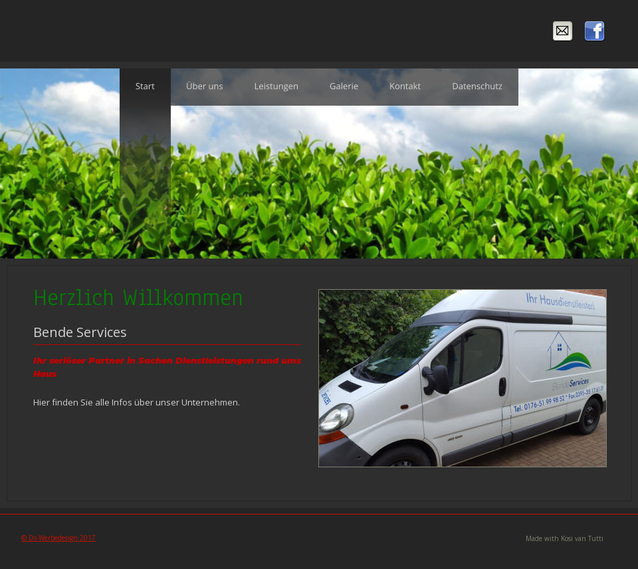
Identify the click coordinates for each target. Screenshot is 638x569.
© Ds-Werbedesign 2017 (58, 537)
